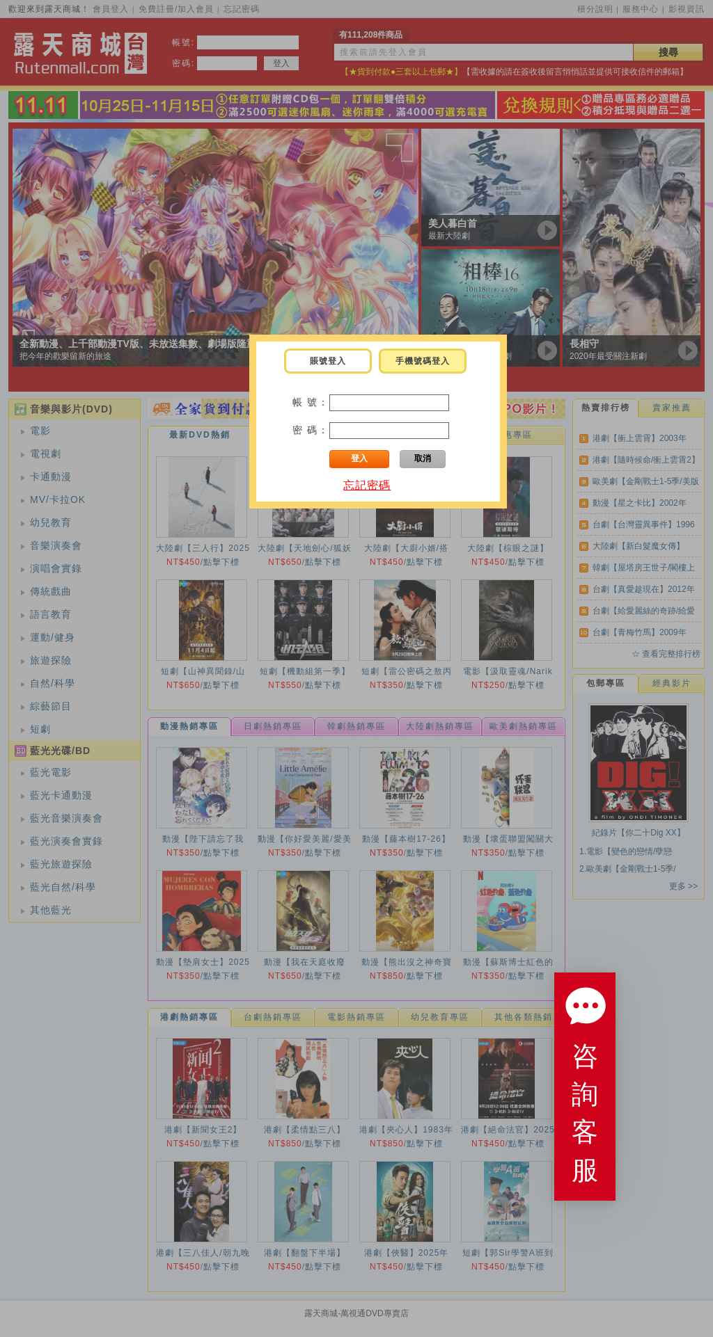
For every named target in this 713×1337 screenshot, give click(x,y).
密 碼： (311, 429)
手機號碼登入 (422, 361)
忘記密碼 (367, 485)
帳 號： (311, 402)
